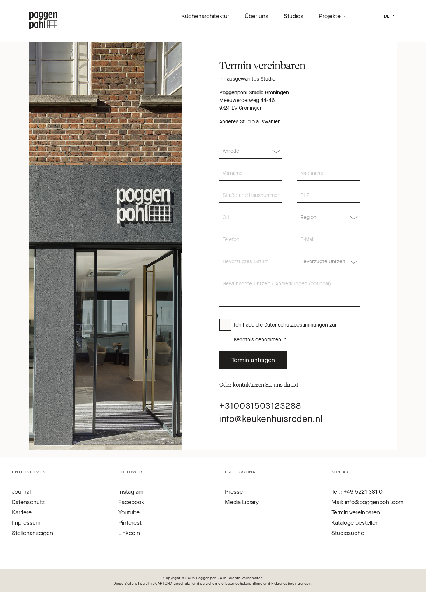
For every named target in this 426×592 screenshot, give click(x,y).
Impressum (26, 522)
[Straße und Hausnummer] (250, 195)
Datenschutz (28, 502)
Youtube (129, 512)
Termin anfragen (253, 360)
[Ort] (250, 217)
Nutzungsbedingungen (291, 583)
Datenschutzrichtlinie (243, 583)
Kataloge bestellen (355, 522)
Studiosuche (347, 533)
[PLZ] (328, 195)
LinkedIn (129, 533)
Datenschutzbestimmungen (296, 324)
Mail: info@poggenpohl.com (367, 502)
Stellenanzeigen (32, 533)
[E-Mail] (328, 239)
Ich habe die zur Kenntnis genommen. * (285, 332)
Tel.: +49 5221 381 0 (357, 492)
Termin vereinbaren (355, 512)
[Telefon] (250, 239)
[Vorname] (250, 173)
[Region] (328, 217)
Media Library (242, 502)
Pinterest (130, 522)
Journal (21, 492)
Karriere (22, 512)
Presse (234, 492)
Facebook (131, 502)
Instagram (130, 492)
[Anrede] (250, 151)
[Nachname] (328, 173)
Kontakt (341, 472)
